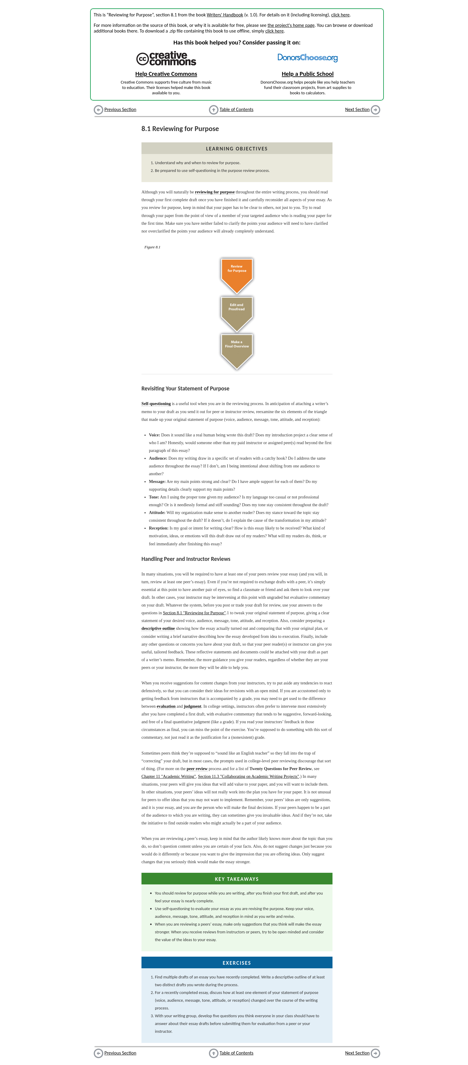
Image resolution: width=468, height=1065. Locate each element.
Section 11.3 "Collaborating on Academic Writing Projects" (248, 776)
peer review (197, 768)
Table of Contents (236, 109)
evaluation (166, 706)
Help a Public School (308, 74)
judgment (192, 706)
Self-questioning (156, 403)
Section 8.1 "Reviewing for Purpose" (194, 612)
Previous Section (120, 109)
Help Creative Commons (166, 74)
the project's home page (290, 25)
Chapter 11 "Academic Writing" (168, 776)
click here (340, 15)
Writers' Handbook (225, 15)
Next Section (357, 109)
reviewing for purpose (215, 192)
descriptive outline (158, 628)
